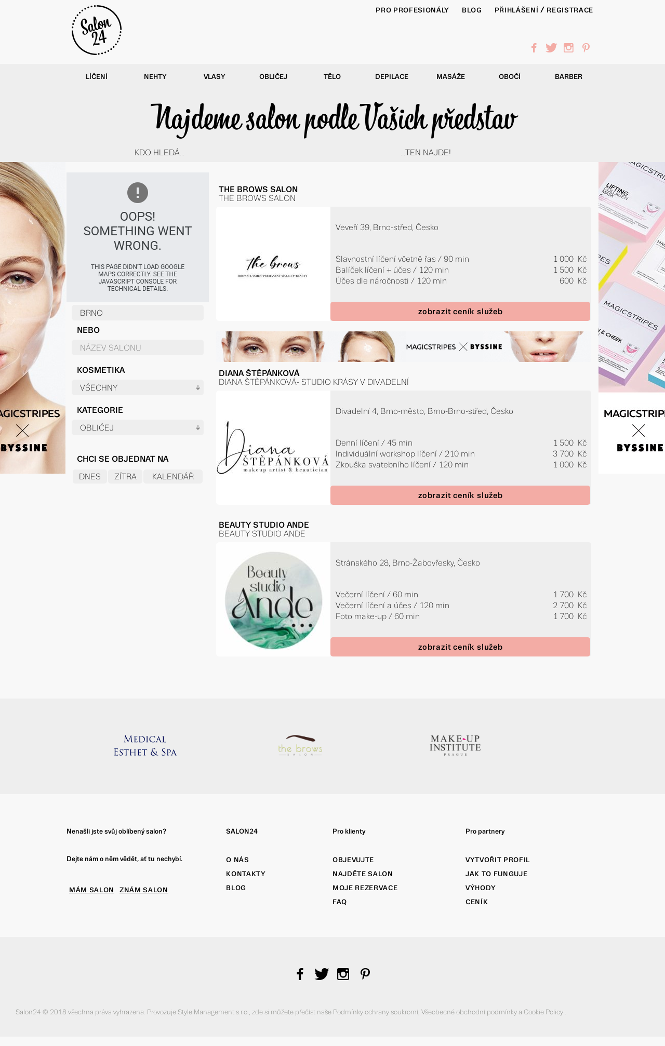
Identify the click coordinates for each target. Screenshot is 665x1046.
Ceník (477, 902)
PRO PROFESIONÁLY (412, 10)
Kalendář (173, 476)
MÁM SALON (91, 890)
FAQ (339, 902)
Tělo (332, 77)
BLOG (472, 10)
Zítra (125, 476)
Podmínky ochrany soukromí (375, 1012)
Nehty (155, 77)
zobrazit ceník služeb (460, 311)
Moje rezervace (364, 888)
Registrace (570, 10)
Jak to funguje (496, 874)
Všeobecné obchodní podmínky (469, 1012)
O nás (237, 860)
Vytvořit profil (498, 860)
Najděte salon (362, 874)
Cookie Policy (544, 1012)
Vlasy (214, 77)
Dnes (90, 476)
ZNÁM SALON (143, 890)
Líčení (97, 77)
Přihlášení (517, 10)
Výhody (481, 888)
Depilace (391, 77)
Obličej (273, 77)
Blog (236, 888)
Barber (568, 77)
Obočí (510, 77)
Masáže (450, 77)
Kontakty (245, 874)
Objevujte (353, 860)
